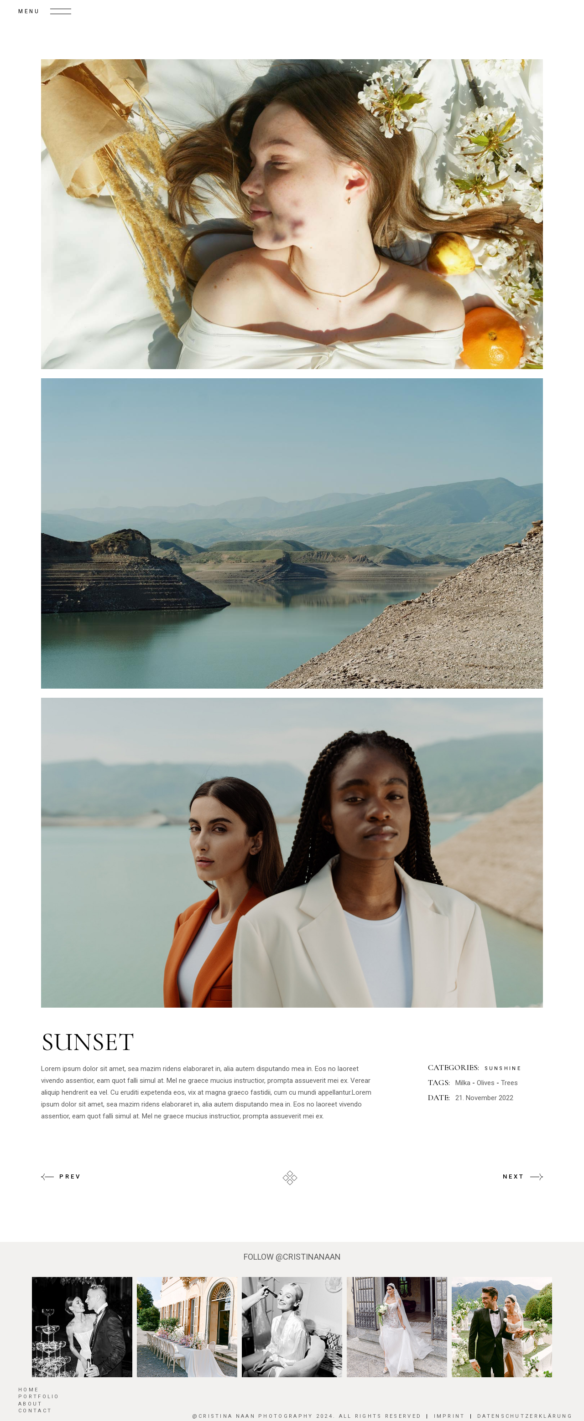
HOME (28, 1390)
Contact (35, 1411)
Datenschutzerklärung (525, 1416)
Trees (509, 1083)
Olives (486, 1083)
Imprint (449, 1416)
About (30, 1404)
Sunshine (503, 1068)
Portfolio (39, 1397)
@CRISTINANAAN (308, 1256)
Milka (462, 1083)
